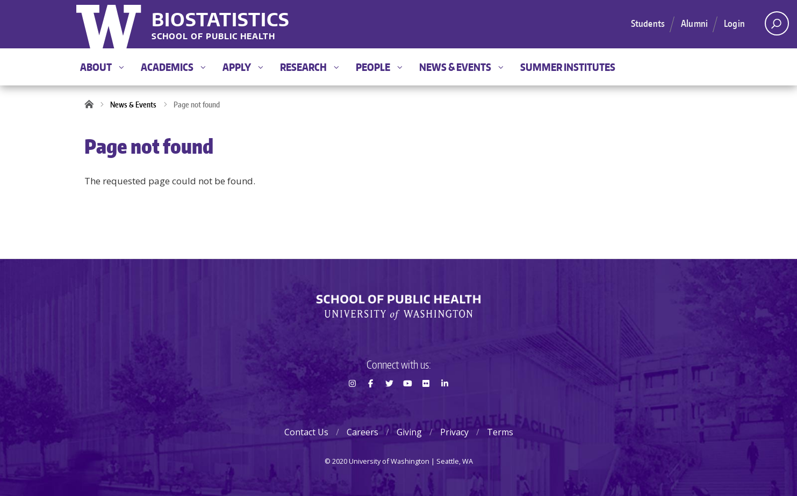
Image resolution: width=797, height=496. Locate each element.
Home (92, 104)
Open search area (773, 26)
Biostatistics (221, 19)
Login (734, 23)
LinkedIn (444, 402)
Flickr (426, 402)
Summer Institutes (567, 67)
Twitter (389, 402)
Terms (500, 432)
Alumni (694, 23)
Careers (362, 432)
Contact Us (306, 432)
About (102, 67)
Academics (173, 67)
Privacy (454, 432)
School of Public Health (213, 37)
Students (648, 23)
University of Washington (109, 24)
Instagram (352, 402)
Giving (409, 432)
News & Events (461, 67)
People (379, 67)
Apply (242, 67)
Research (309, 67)
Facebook (370, 402)
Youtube (407, 402)
